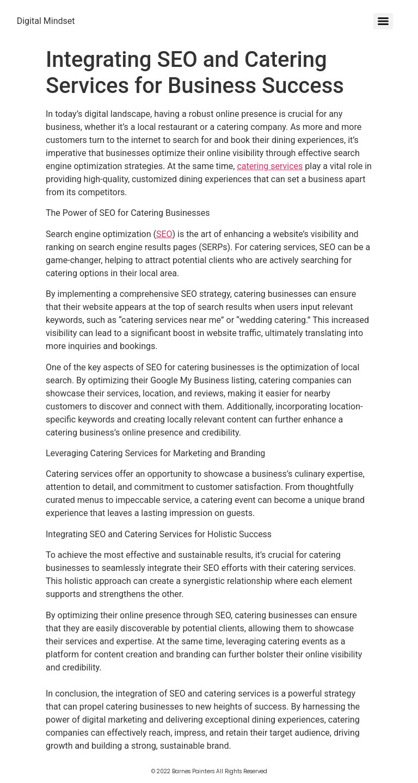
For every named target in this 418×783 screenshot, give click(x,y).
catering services (270, 166)
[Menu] (383, 21)
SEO (164, 234)
